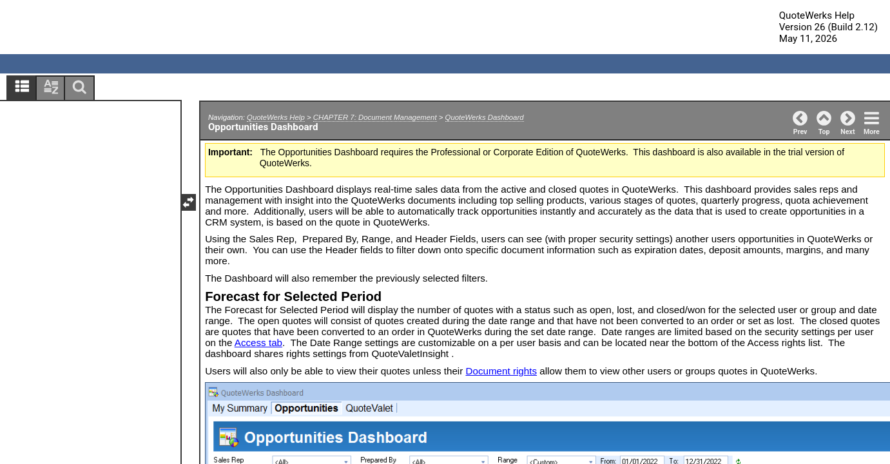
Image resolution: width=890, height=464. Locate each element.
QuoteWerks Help (276, 117)
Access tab (258, 342)
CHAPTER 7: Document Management (375, 117)
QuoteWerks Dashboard (484, 117)
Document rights (501, 370)
